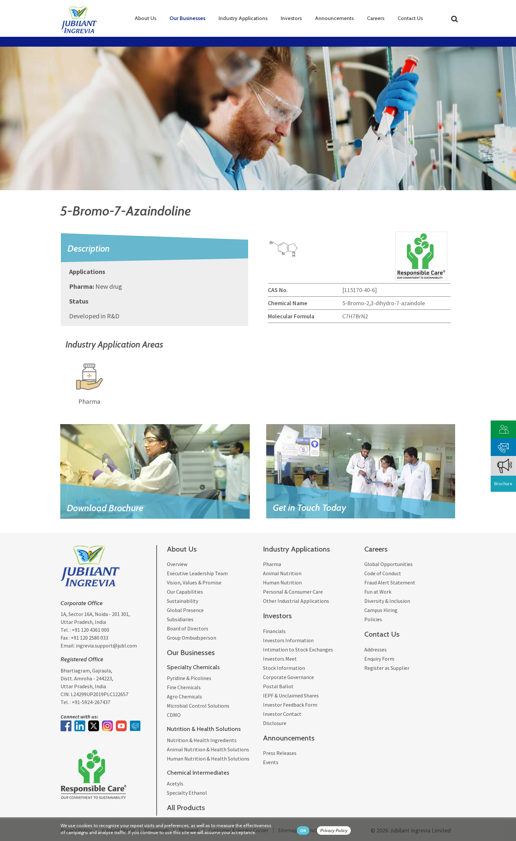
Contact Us (410, 18)
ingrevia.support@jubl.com (106, 645)
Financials (274, 631)
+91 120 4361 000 (90, 629)
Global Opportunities (388, 564)
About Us (145, 18)
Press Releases (280, 753)
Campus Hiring (381, 610)
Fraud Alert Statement (389, 582)
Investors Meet (280, 658)
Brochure (503, 484)
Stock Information (284, 668)
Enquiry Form (379, 658)
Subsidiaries (180, 619)
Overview (177, 564)
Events (270, 762)
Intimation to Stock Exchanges (298, 649)
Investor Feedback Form (290, 704)
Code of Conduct (382, 573)
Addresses (375, 649)
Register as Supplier (386, 668)
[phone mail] (503, 446)
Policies (373, 619)
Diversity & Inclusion (387, 601)
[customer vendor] (503, 428)
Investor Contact (282, 714)
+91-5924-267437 (91, 702)
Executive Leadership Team (197, 573)
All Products (186, 807)
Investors (291, 18)
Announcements (334, 18)
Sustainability (182, 601)
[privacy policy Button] (337, 830)
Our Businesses (187, 18)
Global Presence (185, 610)
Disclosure (274, 723)
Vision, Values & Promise (194, 582)
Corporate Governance (288, 677)
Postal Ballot (278, 686)
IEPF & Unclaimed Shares (291, 695)
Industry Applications (243, 18)
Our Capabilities (185, 591)
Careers (375, 18)
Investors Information (288, 640)
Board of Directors (187, 628)
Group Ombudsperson (191, 637)
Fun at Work (377, 591)
